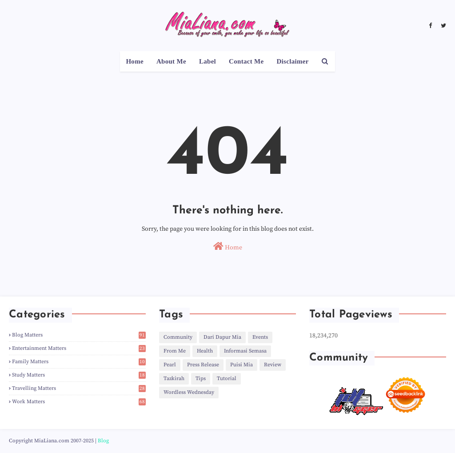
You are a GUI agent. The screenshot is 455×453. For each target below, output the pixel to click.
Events (260, 337)
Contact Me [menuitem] (246, 61)
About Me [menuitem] (171, 61)
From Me (175, 351)
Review (272, 364)
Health (205, 351)
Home (227, 247)
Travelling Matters (79, 388)
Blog (103, 440)
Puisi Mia (241, 364)
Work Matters (79, 401)
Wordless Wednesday (189, 392)
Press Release (203, 364)
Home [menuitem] (135, 61)
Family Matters (79, 361)
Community (178, 337)
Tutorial (226, 378)
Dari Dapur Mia (222, 337)
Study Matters (79, 375)
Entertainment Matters (79, 348)
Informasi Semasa (245, 351)
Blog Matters (79, 335)
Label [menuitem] (207, 61)
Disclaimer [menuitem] (292, 61)
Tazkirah (174, 378)
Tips (201, 378)
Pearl (170, 364)
